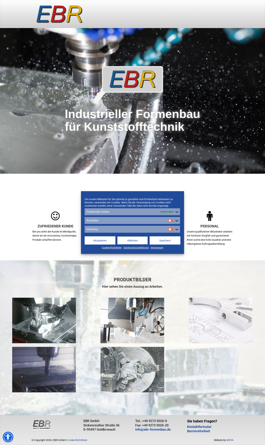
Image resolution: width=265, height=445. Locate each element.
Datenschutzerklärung (136, 247)
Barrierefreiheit (198, 431)
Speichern (165, 240)
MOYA (230, 440)
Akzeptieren (100, 240)
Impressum (157, 247)
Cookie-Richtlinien (112, 247)
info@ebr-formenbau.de (153, 429)
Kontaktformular (199, 427)
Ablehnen (132, 240)
